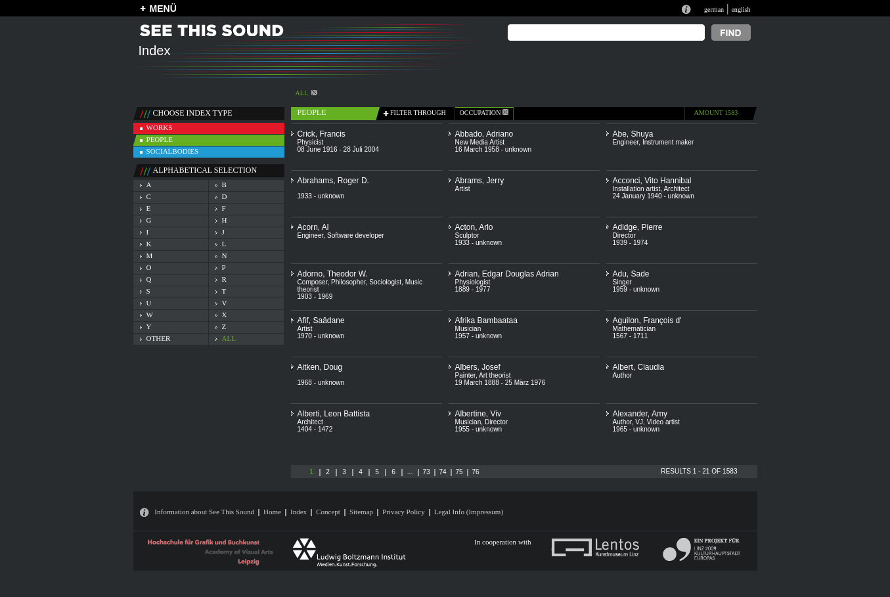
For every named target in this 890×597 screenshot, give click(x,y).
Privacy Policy (403, 512)
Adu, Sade (631, 273)
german (714, 9)
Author (623, 375)
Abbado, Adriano (484, 134)
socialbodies (172, 151)
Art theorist (495, 375)
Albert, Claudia (639, 367)
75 (458, 471)
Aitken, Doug (320, 367)
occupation (484, 112)
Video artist (663, 422)
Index (298, 512)
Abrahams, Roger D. (333, 180)
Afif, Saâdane (321, 320)
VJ (639, 422)
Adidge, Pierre (638, 227)
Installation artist (637, 188)
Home (272, 512)
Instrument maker (668, 142)
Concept (328, 512)
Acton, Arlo (474, 227)
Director (624, 235)
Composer (313, 282)
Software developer (355, 235)
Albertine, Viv (478, 413)
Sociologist (385, 282)
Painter (465, 375)
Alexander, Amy (640, 413)
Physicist (311, 142)
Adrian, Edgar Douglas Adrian (507, 273)
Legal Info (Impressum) (468, 512)
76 (475, 471)
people (159, 139)
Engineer (626, 142)
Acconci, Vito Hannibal (652, 180)
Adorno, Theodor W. (333, 273)
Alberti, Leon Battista (334, 413)
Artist (462, 188)
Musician (468, 328)
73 (426, 471)
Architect (676, 188)
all (229, 338)
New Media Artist (480, 142)
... (409, 471)
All (307, 93)
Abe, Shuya (633, 134)
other (158, 338)
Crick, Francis (321, 134)
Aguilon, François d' (647, 320)
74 (442, 471)
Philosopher (348, 282)
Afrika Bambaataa (486, 320)
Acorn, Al (313, 227)
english (740, 9)
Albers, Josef (478, 367)
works (159, 127)
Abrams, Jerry (479, 180)
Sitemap (361, 512)
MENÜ (163, 8)
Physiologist (473, 282)
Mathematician (634, 328)
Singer (622, 282)
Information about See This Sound (204, 512)
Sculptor (467, 235)
